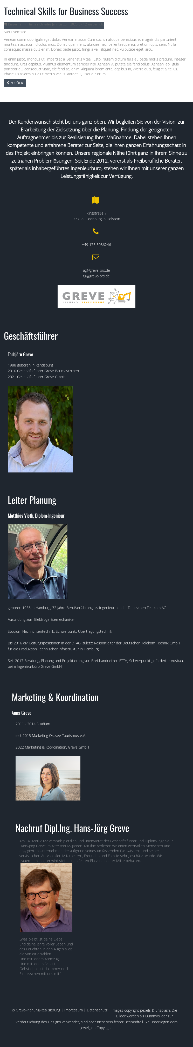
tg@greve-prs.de (96, 276)
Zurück (16, 83)
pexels (145, 1010)
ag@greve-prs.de (96, 270)
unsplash (162, 1010)
